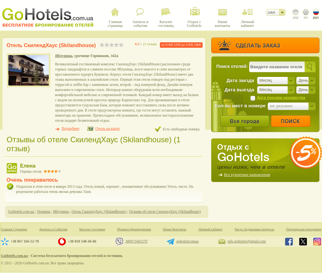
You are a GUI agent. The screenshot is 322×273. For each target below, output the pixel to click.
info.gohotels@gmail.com (247, 241)
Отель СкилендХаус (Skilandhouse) (51, 45)
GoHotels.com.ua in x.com (303, 241)
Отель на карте (107, 128)
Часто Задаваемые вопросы (254, 229)
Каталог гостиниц (92, 229)
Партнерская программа (303, 229)
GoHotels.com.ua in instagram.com (317, 241)
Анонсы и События (53, 229)
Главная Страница (14, 229)
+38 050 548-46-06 (82, 241)
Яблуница (64, 56)
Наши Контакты (174, 229)
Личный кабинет (210, 229)
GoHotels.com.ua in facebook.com (289, 241)
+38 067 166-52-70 (25, 241)
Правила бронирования (134, 229)
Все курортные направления (247, 174)
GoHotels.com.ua (14, 256)
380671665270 (136, 241)
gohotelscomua (187, 241)
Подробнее (71, 128)
